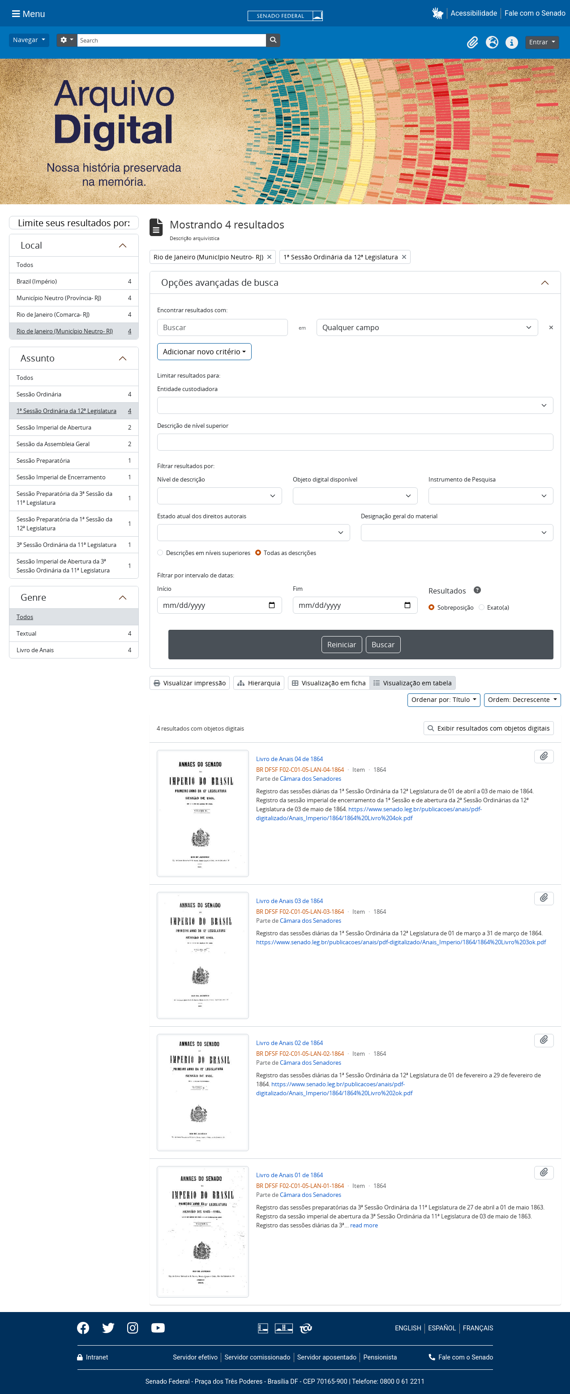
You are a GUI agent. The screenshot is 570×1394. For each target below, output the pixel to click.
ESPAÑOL (442, 1328)
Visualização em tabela (412, 683)
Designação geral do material (399, 516)
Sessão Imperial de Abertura (73, 429)
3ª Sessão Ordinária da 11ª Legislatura (73, 546)
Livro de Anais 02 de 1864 (289, 1043)
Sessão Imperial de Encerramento (73, 479)
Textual (73, 635)
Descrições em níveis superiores (208, 553)
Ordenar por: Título (441, 699)
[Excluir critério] (551, 327)
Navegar (26, 39)
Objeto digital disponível (325, 479)
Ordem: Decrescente (520, 699)
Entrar (539, 42)
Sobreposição (455, 607)
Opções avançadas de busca (220, 282)
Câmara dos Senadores (310, 778)
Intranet (92, 1357)
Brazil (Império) (73, 283)
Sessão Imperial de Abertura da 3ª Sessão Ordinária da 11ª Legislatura (73, 565)
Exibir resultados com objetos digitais (489, 728)
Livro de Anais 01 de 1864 (289, 1175)
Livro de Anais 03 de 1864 (289, 901)
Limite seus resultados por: (74, 223)
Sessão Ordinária (73, 396)
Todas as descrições (290, 553)
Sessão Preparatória (73, 462)
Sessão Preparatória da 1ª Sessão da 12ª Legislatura (73, 523)
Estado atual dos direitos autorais (201, 516)
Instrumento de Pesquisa (462, 479)
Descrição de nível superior (192, 426)
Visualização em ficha (329, 683)
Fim (298, 589)
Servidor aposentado (326, 1357)
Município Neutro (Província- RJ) (73, 299)
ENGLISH (408, 1328)
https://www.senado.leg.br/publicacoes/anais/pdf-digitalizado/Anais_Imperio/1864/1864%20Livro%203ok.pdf (401, 942)
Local (31, 245)
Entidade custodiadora (187, 389)
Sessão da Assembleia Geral (73, 445)
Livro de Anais (73, 651)
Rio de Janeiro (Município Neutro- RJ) (73, 333)
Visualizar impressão (190, 683)
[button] (439, 13)
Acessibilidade (474, 13)
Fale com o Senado (535, 13)
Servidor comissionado (257, 1357)
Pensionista (380, 1357)
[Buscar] (222, 327)
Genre (33, 597)
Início (164, 589)
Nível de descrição (181, 479)
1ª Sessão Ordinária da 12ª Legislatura (73, 412)
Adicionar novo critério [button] (201, 352)
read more (364, 1225)
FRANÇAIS (478, 1328)
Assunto (38, 358)
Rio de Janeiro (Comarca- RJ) (73, 316)
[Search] (171, 40)
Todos (25, 265)
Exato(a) (498, 607)
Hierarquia (258, 683)
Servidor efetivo (195, 1357)
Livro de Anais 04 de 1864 (289, 759)
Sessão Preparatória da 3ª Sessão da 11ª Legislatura (73, 498)
